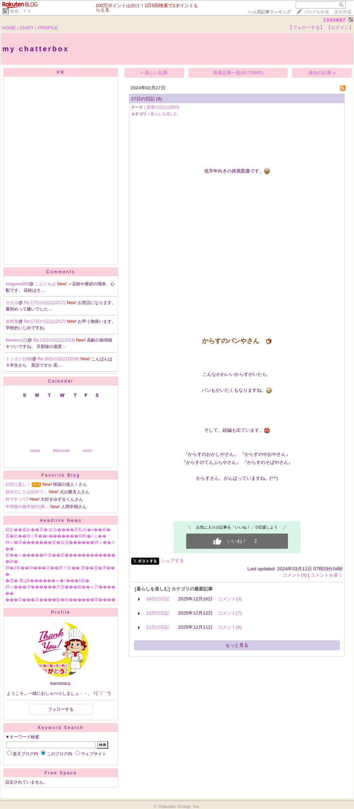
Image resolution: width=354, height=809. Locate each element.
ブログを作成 (316, 12)
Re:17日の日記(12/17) (45, 302)
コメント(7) (230, 613)
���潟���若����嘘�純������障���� (60, 599)
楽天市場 (342, 12)
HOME (9, 27)
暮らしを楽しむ (164, 114)
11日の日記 (158, 627)
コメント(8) (230, 627)
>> (269, 12)
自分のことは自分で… (26, 491)
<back (34, 450)
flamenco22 (17, 340)
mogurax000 (17, 283)
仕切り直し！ (18, 484)
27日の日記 (143, 98)
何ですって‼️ (17, 499)
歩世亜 (12, 321)
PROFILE (48, 27)
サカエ (12, 302)
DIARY (27, 27)
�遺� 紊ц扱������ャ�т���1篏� (47, 580)
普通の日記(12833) (163, 107)
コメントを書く (327, 575)
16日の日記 (158, 598)
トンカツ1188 (19, 358)
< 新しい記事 (154, 72)
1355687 (334, 20)
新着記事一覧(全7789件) (238, 72)
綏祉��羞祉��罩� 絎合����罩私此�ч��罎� (58, 529)
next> (88, 450)
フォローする (60, 709)
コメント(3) (230, 598)
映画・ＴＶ (20, 11)
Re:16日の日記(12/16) (58, 358)
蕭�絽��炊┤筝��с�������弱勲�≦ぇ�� (55, 536)
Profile (60, 612)
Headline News (61, 520)
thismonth (61, 450)
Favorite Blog (60, 475)
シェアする (172, 560)
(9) (159, 98)
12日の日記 (158, 613)
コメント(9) (295, 575)
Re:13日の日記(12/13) (54, 340)
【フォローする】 (306, 27)
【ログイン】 (340, 27)
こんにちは (46, 283)
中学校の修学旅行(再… (27, 506)
